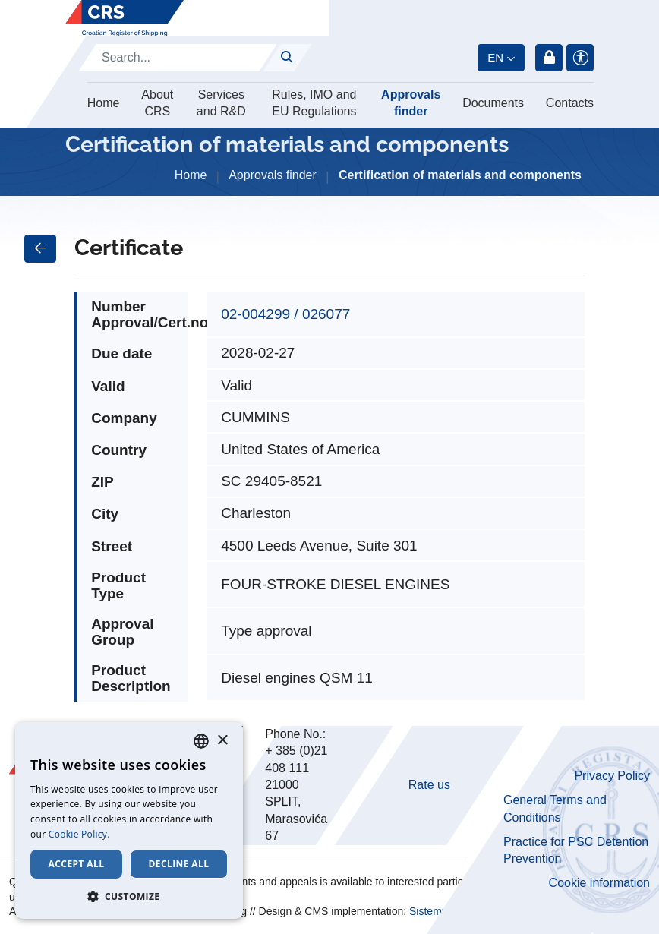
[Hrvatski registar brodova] (124, 18)
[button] (129, 896)
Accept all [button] (77, 863)
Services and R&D (221, 103)
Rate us (429, 784)
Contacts (570, 102)
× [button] (222, 740)
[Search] (178, 57)
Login (549, 57)
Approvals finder (410, 103)
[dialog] (129, 820)
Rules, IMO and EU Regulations (314, 103)
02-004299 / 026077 (285, 314)
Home (103, 102)
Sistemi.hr (432, 911)
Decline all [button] (179, 863)
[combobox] (201, 741)
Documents (493, 102)
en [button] (495, 57)
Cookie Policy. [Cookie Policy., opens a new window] (79, 834)
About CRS (157, 103)
